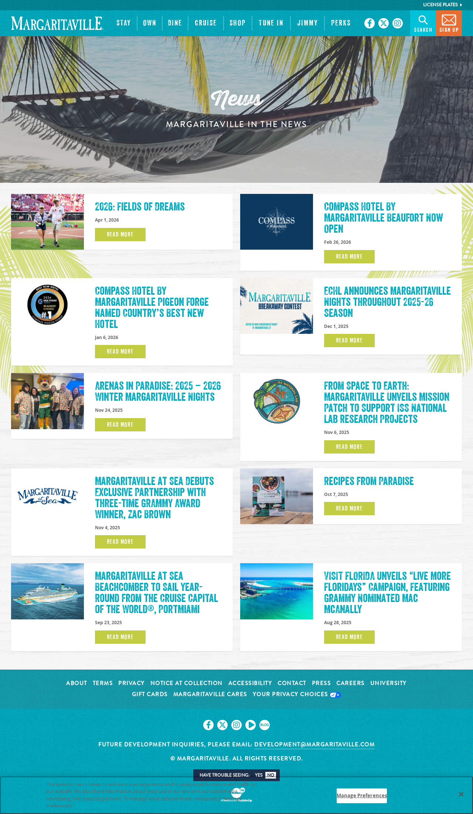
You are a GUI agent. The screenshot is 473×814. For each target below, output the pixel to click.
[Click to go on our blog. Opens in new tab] (264, 725)
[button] (124, 23)
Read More (120, 234)
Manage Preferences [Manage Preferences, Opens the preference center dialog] (362, 795)
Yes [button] (258, 775)
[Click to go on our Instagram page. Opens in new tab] (397, 23)
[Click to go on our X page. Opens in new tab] (383, 23)
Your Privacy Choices (297, 695)
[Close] (461, 794)
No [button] (270, 775)
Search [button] (423, 23)
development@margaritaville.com (314, 745)
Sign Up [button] (449, 23)
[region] (236, 795)
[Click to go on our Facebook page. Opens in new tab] (369, 23)
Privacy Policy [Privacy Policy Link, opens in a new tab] (92, 805)
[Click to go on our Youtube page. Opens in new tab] (250, 725)
